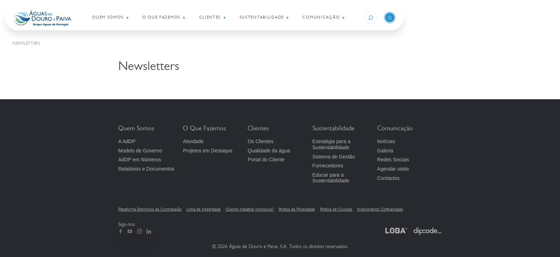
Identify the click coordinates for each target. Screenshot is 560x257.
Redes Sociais (393, 159)
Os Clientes (260, 141)
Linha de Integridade (203, 209)
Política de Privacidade (297, 209)
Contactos (388, 178)
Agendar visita (393, 169)
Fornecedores (327, 165)
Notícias (386, 141)
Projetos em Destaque (207, 150)
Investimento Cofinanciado (380, 209)
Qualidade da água (269, 150)
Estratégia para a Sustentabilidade (331, 144)
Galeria (385, 150)
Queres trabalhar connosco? (249, 209)
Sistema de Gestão (333, 157)
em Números (139, 159)
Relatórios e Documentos (146, 169)
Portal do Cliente (266, 159)
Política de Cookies (336, 209)
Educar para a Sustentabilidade (331, 178)
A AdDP (126, 141)
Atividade (193, 141)
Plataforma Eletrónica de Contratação (150, 209)
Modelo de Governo (140, 150)
